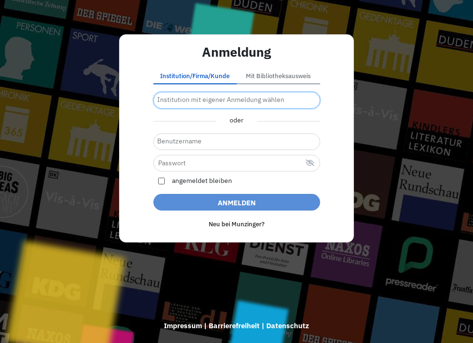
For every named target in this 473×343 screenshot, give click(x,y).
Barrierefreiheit (234, 325)
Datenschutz (287, 325)
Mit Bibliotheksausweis (278, 76)
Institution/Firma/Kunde (195, 76)
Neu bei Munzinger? (236, 224)
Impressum (183, 325)
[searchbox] (236, 100)
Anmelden (237, 202)
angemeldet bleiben (202, 181)
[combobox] (236, 100)
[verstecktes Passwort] (310, 163)
